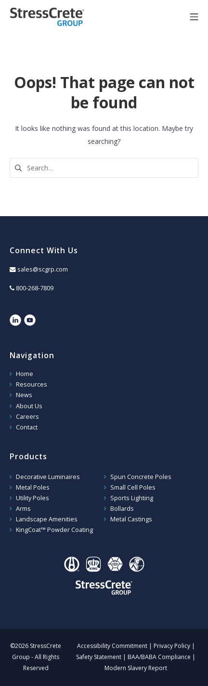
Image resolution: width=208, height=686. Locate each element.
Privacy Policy (172, 646)
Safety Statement (98, 657)
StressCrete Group (63, 16)
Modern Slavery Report (135, 668)
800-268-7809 (34, 288)
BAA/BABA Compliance (159, 657)
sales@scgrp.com (42, 269)
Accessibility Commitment (112, 646)
